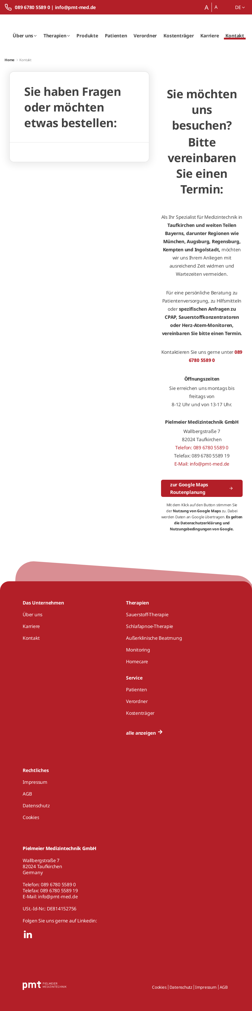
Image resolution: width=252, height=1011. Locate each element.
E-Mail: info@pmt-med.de (201, 463)
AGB (224, 987)
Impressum (206, 987)
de (240, 7)
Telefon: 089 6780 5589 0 (201, 447)
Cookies (159, 987)
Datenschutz (181, 987)
